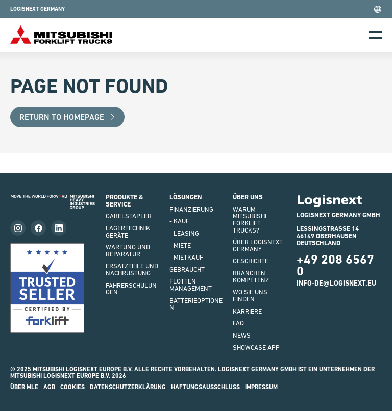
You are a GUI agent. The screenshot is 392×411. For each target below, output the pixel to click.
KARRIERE (247, 311)
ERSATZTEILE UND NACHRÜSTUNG (132, 269)
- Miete (180, 245)
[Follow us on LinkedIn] (58, 228)
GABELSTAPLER (129, 216)
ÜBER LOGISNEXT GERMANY (258, 245)
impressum (261, 387)
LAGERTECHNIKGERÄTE (128, 231)
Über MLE (24, 387)
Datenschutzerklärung (128, 387)
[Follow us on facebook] (38, 228)
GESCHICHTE (250, 261)
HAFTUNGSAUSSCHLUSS (205, 387)
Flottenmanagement (190, 284)
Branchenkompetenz (251, 276)
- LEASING (184, 233)
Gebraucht (187, 269)
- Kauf (179, 221)
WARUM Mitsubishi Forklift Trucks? (249, 220)
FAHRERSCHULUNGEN (131, 288)
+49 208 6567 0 (335, 265)
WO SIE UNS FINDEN (250, 295)
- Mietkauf (186, 257)
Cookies (72, 387)
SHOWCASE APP (256, 347)
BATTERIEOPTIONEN (196, 304)
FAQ (238, 323)
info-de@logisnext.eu (336, 283)
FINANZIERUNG (191, 209)
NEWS (242, 335)
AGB (49, 387)
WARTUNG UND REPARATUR (128, 250)
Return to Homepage (67, 117)
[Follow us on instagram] (18, 228)
